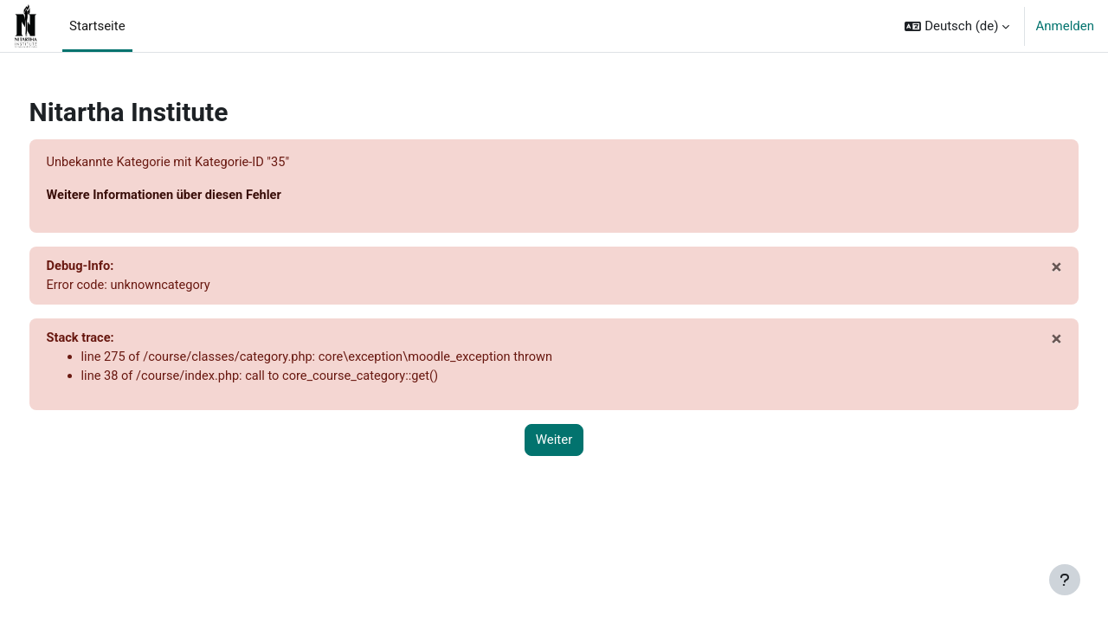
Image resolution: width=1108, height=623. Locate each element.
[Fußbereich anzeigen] (1064, 579)
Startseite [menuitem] (97, 26)
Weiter (554, 444)
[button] (957, 26)
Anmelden (1064, 26)
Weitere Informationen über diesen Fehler (199, 196)
